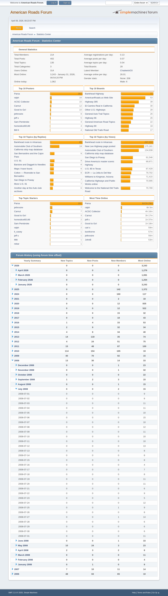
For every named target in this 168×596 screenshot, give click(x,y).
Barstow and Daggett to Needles (30, 164)
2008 (16, 360)
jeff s (16, 118)
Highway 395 (91, 102)
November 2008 (26, 370)
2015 (16, 327)
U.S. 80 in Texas (93, 168)
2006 (16, 574)
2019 (16, 308)
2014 (16, 332)
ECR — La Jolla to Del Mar (98, 173)
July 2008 (23, 389)
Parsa (17, 93)
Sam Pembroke (21, 122)
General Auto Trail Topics (97, 114)
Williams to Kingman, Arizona (99, 176)
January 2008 (25, 564)
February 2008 (25, 560)
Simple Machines (30, 593)
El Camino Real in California (98, 106)
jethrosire (18, 114)
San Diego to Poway (24, 180)
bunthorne (90, 231)
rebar (16, 244)
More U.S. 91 (20, 184)
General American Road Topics (100, 122)
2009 (16, 356)
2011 (16, 346)
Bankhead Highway (94, 93)
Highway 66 (90, 118)
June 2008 (23, 541)
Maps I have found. (23, 168)
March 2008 (24, 555)
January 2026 (25, 284)
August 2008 (24, 384)
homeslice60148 (22, 126)
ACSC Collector (21, 102)
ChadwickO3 (126, 70)
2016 (16, 322)
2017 (16, 318)
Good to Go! (20, 110)
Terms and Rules (144, 593)
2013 (16, 337)
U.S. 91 (17, 160)
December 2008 (26, 365)
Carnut (17, 106)
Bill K (16, 130)
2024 (16, 294)
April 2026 (23, 270)
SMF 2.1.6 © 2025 (15, 593)
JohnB (88, 239)
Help (134, 593)
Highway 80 (90, 126)
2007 (16, 569)
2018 (16, 313)
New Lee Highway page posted (100, 146)
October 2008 (25, 375)
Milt (16, 239)
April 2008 (23, 550)
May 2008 (23, 545)
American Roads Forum (31, 12)
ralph (16, 97)
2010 (16, 351)
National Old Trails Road (97, 130)
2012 (16, 341)
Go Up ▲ (156, 593)
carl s (87, 227)
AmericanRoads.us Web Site (99, 97)
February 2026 (25, 280)
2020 (16, 303)
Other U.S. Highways (95, 110)
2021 (16, 299)
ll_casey (18, 231)
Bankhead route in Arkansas (28, 142)
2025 (16, 289)
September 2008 (26, 379)
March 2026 (24, 275)
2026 (16, 265)
